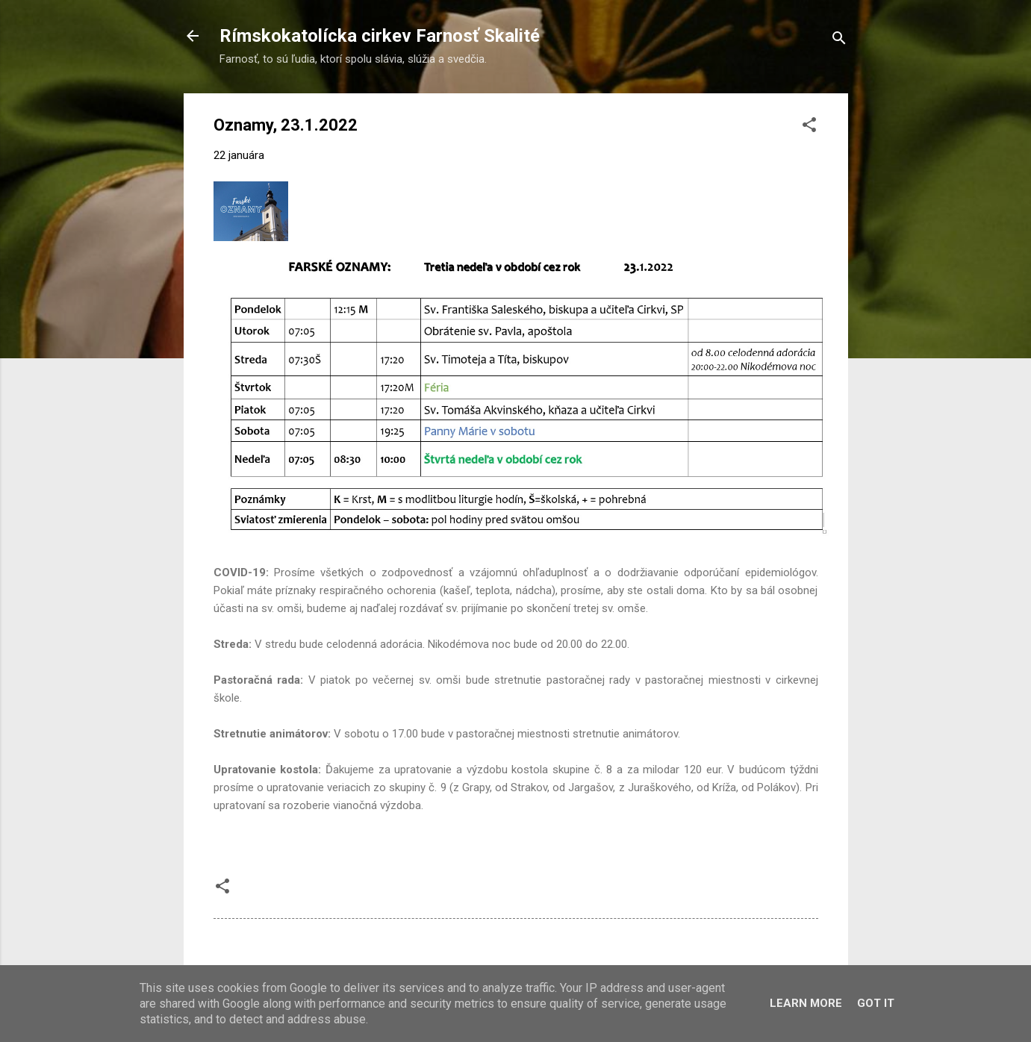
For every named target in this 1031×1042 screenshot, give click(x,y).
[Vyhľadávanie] (839, 40)
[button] (809, 127)
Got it (875, 1003)
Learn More (806, 1003)
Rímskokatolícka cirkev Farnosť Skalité (379, 35)
